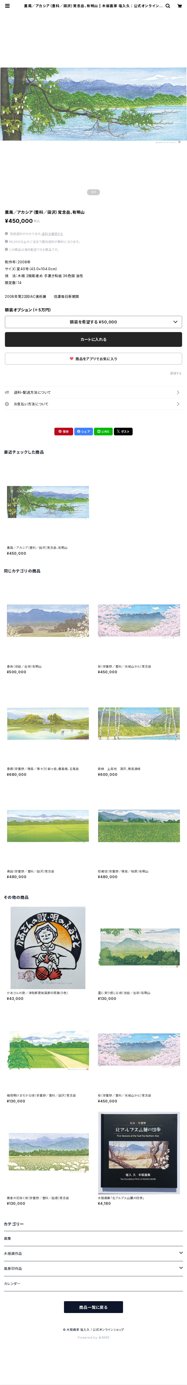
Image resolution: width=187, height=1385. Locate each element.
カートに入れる (94, 339)
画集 (7, 1238)
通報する (176, 373)
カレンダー (12, 1283)
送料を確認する (52, 234)
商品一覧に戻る (93, 1307)
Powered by (93, 1337)
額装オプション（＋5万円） (28, 309)
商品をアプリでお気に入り (93, 359)
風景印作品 (13, 1268)
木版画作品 (13, 1253)
